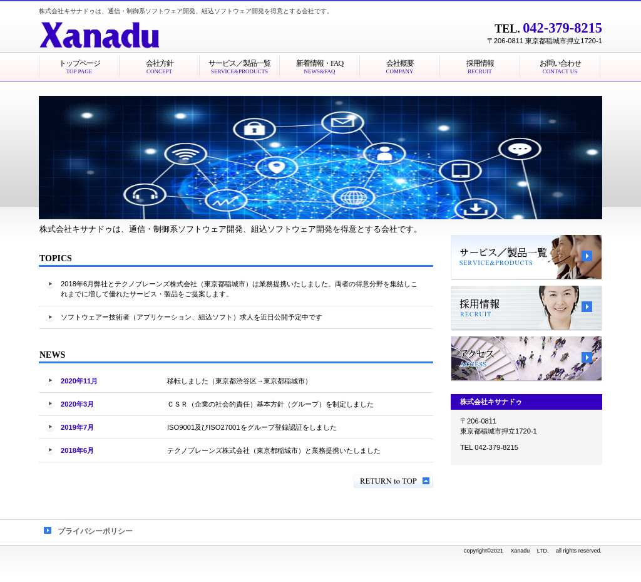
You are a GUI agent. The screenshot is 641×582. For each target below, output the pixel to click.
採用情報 (526, 308)
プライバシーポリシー (95, 531)
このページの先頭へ (393, 481)
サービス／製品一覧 (526, 257)
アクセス (526, 359)
